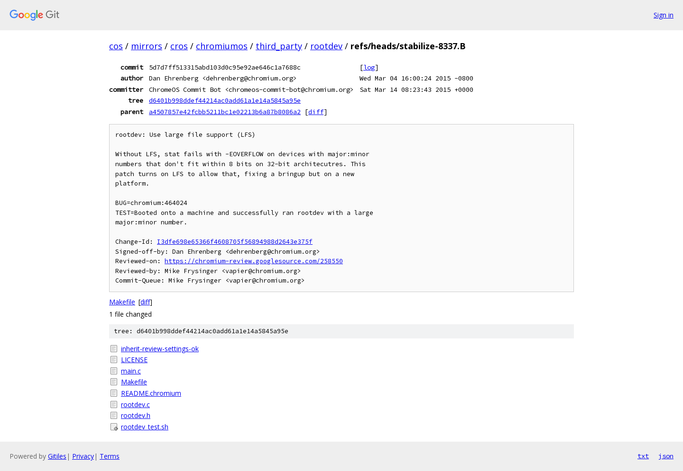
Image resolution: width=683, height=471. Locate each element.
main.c (131, 370)
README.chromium (151, 393)
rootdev (326, 46)
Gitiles (57, 456)
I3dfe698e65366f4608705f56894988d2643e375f (235, 242)
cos (116, 46)
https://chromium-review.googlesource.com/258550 (254, 261)
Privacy (83, 456)
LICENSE (134, 359)
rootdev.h (135, 415)
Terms (110, 456)
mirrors (146, 46)
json (666, 456)
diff (315, 111)
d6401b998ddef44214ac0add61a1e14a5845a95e (225, 100)
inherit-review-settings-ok (160, 348)
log (369, 67)
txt (643, 456)
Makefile (122, 301)
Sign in (664, 14)
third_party (279, 46)
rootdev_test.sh (144, 426)
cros (179, 46)
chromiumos (222, 46)
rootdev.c (135, 404)
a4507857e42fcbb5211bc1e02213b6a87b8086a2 (225, 111)
